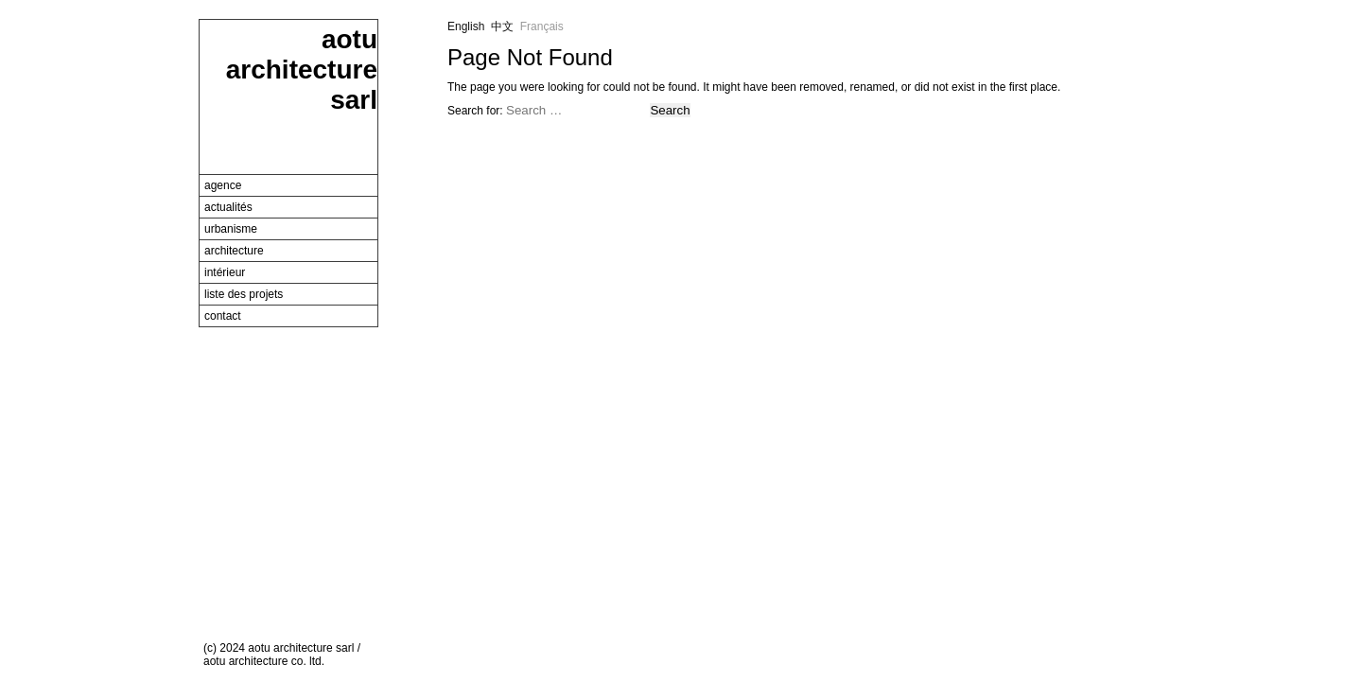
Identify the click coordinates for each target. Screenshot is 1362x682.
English (465, 26)
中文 (502, 26)
